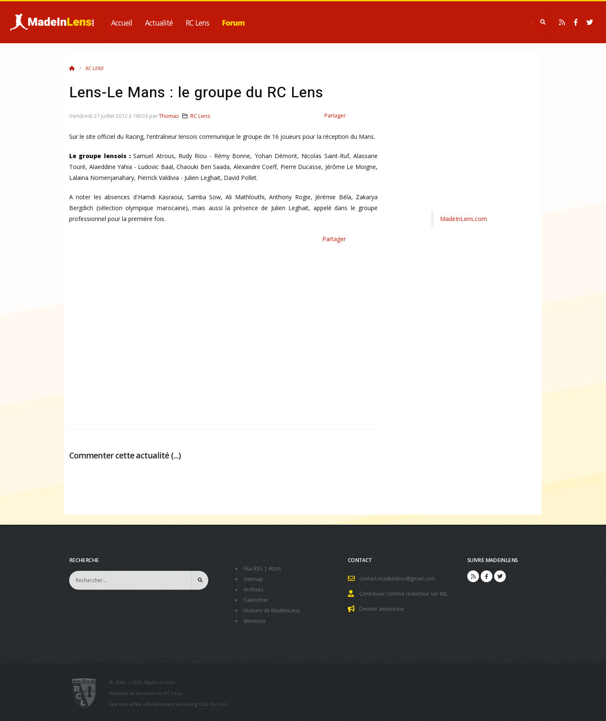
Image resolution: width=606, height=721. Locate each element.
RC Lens (197, 23)
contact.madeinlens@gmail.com (398, 578)
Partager (335, 115)
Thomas (169, 116)
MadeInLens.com (463, 219)
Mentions (255, 618)
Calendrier (256, 598)
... (176, 455)
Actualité (159, 23)
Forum (233, 23)
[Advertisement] (223, 333)
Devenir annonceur (383, 607)
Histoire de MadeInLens (273, 608)
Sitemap (253, 578)
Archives (254, 588)
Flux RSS (254, 568)
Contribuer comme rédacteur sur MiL (405, 592)
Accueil (121, 23)
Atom (276, 568)
